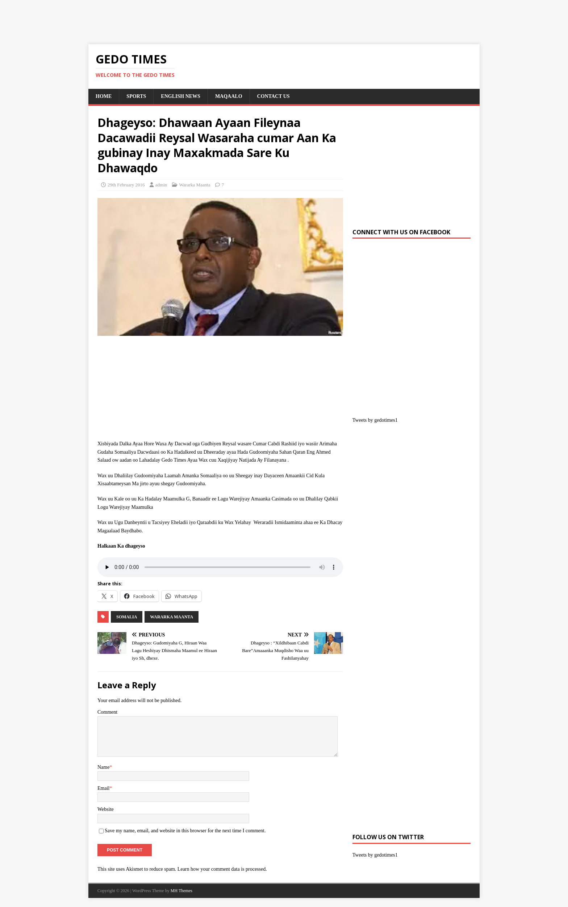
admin (161, 184)
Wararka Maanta (194, 184)
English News (180, 96)
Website (105, 809)
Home (104, 96)
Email (103, 788)
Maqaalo (228, 96)
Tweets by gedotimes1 (375, 420)
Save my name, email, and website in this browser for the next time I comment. (185, 830)
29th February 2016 (126, 184)
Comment (107, 712)
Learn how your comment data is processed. (222, 869)
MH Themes (181, 890)
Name (103, 767)
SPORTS (136, 96)
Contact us (273, 96)
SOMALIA (126, 616)
